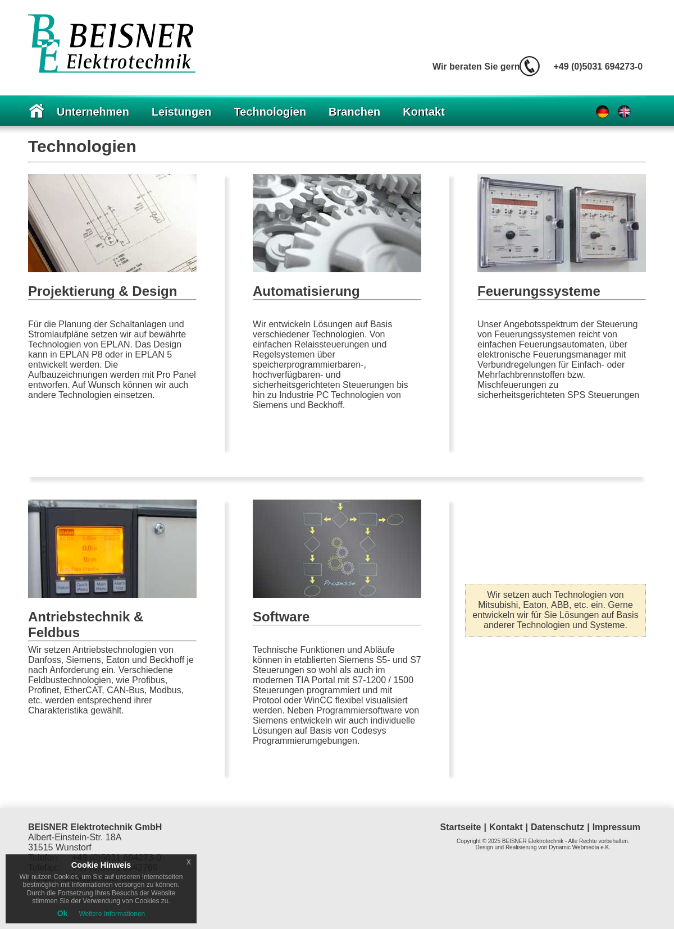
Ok (62, 913)
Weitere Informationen (112, 914)
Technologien (270, 112)
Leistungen (182, 112)
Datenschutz (557, 827)
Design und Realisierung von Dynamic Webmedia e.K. (543, 847)
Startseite (460, 827)
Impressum (616, 827)
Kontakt (423, 112)
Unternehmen (93, 112)
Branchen (354, 112)
